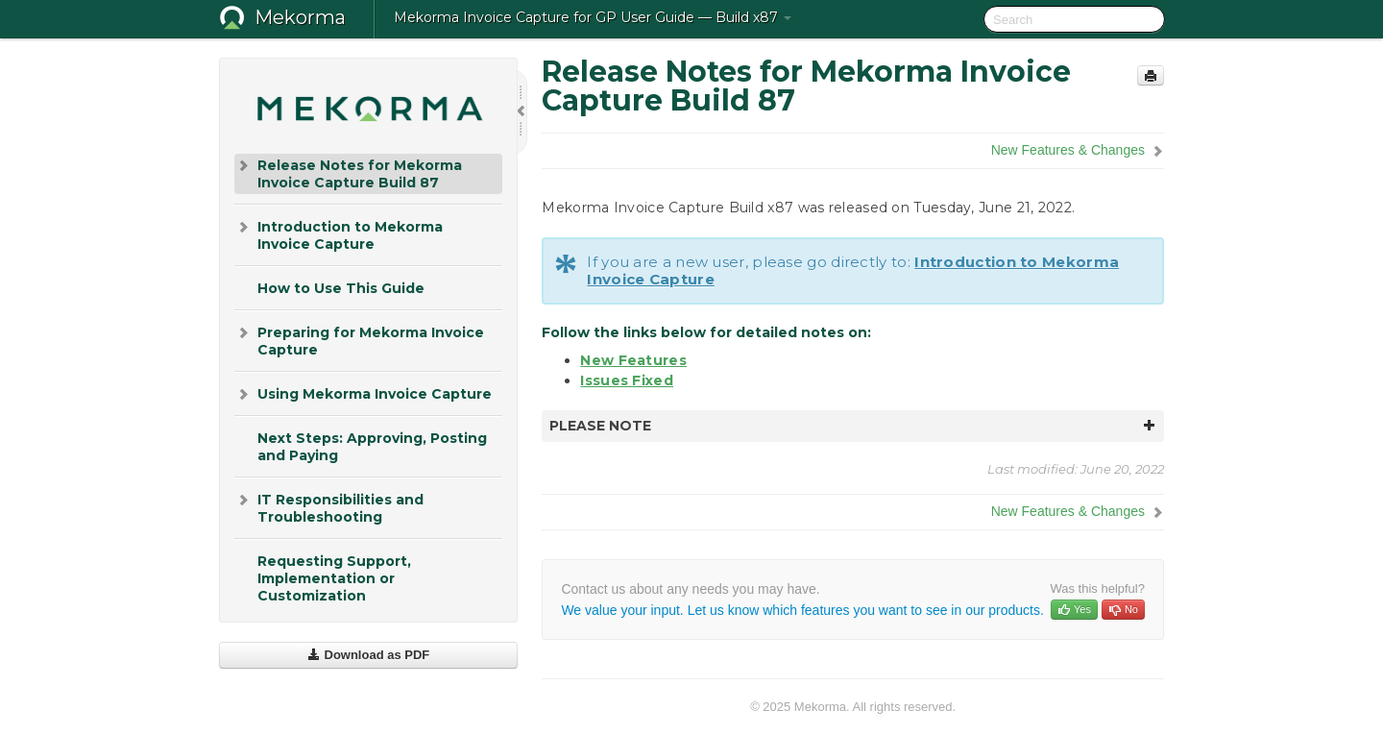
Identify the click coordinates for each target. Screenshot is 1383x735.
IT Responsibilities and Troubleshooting (329, 507)
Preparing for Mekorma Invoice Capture (359, 339)
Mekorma (300, 17)
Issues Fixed (626, 380)
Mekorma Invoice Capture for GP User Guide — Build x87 (592, 17)
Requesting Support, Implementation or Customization (334, 578)
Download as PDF (368, 655)
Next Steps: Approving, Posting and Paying (372, 446)
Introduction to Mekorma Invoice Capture (338, 234)
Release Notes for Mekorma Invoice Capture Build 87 (348, 172)
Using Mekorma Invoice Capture (363, 393)
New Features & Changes (1068, 150)
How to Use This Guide (341, 288)
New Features (633, 360)
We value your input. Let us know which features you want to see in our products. (802, 610)
